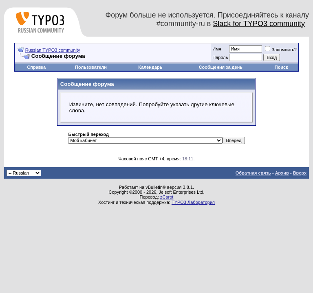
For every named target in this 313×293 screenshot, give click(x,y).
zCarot (166, 197)
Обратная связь (253, 173)
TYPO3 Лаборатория (193, 202)
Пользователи (91, 67)
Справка (36, 67)
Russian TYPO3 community (52, 50)
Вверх (299, 173)
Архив (282, 173)
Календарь (150, 67)
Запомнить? (281, 49)
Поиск (281, 67)
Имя (216, 48)
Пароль (220, 57)
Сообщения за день (220, 67)
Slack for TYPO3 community (259, 24)
